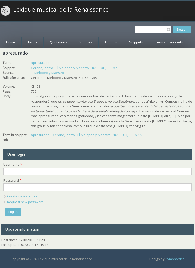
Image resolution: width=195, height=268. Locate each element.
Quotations (58, 42)
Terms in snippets (169, 42)
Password (12, 180)
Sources (85, 42)
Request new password (25, 201)
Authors (111, 42)
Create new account (22, 196)
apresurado (40, 62)
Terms (32, 42)
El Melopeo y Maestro (47, 72)
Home (10, 42)
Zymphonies (175, 259)
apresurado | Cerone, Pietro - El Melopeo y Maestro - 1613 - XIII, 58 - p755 (86, 134)
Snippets (136, 42)
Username (12, 164)
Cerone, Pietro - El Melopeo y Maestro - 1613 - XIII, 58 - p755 (75, 67)
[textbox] (153, 29)
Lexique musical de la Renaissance (61, 9)
